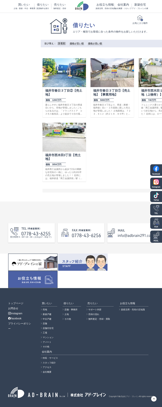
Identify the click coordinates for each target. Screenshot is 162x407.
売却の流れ (93, 314)
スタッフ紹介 (49, 362)
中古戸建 (47, 319)
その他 (46, 346)
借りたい (42, 6)
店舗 (45, 323)
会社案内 (123, 6)
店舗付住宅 (48, 328)
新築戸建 (47, 314)
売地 (45, 309)
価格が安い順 (77, 43)
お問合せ (13, 308)
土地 (66, 314)
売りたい (59, 6)
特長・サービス (50, 358)
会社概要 (47, 372)
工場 (45, 332)
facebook (15, 318)
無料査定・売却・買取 (99, 319)
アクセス (47, 367)
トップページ (15, 303)
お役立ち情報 (105, 6)
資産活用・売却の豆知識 (133, 309)
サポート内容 (94, 309)
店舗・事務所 (70, 309)
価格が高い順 (95, 43)
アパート (47, 342)
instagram (15, 313)
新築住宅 (140, 6)
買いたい (24, 6)
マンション (48, 337)
